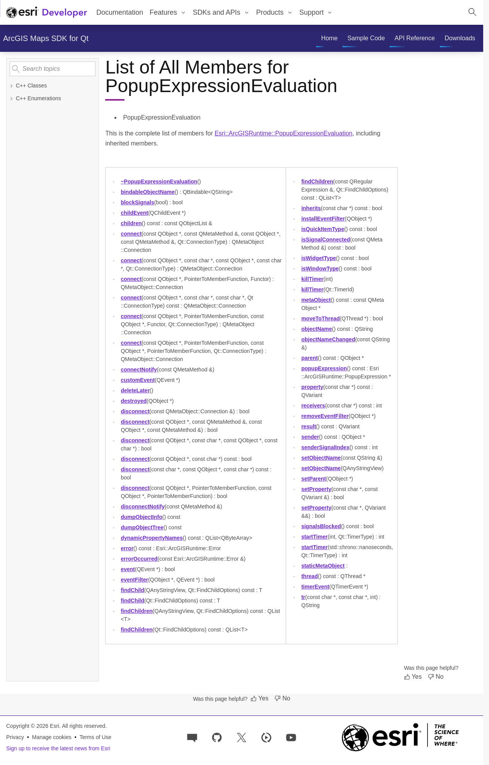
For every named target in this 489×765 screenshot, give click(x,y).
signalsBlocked (321, 526)
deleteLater (135, 390)
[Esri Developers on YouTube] (291, 737)
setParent (313, 479)
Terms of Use (95, 737)
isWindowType (320, 268)
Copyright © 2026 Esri (32, 726)
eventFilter (134, 580)
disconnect (135, 411)
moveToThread (320, 318)
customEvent (138, 380)
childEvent (134, 213)
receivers (313, 405)
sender (310, 437)
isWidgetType (318, 258)
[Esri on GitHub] (217, 737)
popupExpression (324, 368)
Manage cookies (52, 737)
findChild (132, 590)
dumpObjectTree (142, 527)
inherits (311, 208)
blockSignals (137, 202)
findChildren (136, 611)
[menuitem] (168, 12)
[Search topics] (52, 69)
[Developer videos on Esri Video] (266, 737)
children (131, 223)
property (312, 387)
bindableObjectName (147, 192)
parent (309, 358)
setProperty (316, 489)
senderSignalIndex (325, 447)
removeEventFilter (324, 416)
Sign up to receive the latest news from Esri (58, 748)
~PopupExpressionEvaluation (159, 181)
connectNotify (139, 369)
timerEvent (315, 587)
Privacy (15, 737)
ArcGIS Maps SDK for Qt (46, 38)
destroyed (134, 401)
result (308, 426)
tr (303, 597)
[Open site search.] (472, 12)
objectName (316, 329)
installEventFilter (323, 219)
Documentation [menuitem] (119, 12)
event (128, 569)
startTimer (314, 537)
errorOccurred (139, 559)
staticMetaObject (322, 566)
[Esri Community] (192, 737)
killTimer (312, 279)
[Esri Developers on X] (241, 737)
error (127, 548)
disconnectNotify (143, 506)
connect (131, 234)
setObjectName (321, 458)
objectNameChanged (328, 339)
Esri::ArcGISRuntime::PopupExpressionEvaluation (284, 133)
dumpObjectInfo (141, 517)
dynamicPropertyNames (151, 538)
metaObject (316, 300)
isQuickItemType (322, 229)
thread (309, 576)
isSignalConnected (325, 239)
